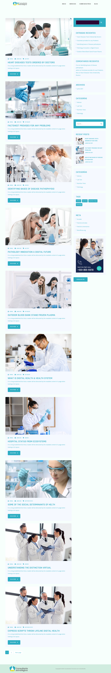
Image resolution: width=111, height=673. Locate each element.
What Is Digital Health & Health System (30, 378)
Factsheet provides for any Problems (29, 125)
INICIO (64, 4)
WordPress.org (81, 230)
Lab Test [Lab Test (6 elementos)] (85, 201)
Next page (18, 652)
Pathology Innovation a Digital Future (29, 252)
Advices (26, 185)
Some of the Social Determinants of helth (31, 504)
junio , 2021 (89, 143)
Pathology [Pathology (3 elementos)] (79, 204)
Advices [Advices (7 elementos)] (78, 201)
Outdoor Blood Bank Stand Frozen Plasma (31, 315)
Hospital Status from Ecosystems (27, 441)
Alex (77, 73)
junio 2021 (18, 59)
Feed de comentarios (83, 226)
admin (78, 70)
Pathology (26, 122)
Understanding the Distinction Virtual (29, 567)
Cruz (77, 65)
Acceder (79, 219)
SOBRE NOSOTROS (85, 4)
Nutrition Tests (28, 501)
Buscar (101, 22)
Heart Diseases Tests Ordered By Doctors (31, 62)
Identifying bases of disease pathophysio (31, 188)
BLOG (96, 4)
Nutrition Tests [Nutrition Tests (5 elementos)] (93, 201)
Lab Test (26, 59)
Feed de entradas (82, 223)
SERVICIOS (72, 4)
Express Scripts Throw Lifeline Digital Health (34, 630)
